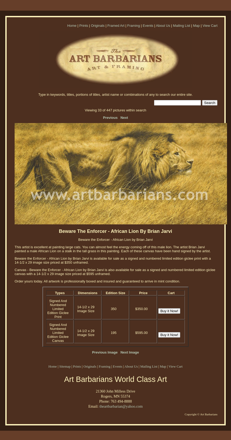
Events (148, 26)
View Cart (210, 26)
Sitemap (65, 366)
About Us (163, 26)
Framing (133, 26)
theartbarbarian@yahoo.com (121, 406)
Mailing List (181, 26)
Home (71, 26)
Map (196, 26)
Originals (97, 26)
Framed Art (115, 26)
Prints (83, 26)
